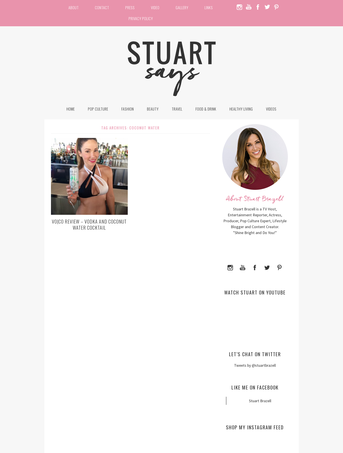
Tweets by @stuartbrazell (255, 365)
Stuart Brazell (260, 400)
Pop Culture (98, 109)
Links (209, 7)
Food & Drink (206, 109)
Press (130, 7)
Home (70, 109)
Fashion (127, 109)
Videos (271, 109)
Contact (102, 7)
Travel (177, 109)
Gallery (182, 7)
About (73, 7)
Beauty (153, 109)
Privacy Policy (141, 18)
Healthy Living (241, 109)
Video (155, 7)
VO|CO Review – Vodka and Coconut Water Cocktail (89, 224)
